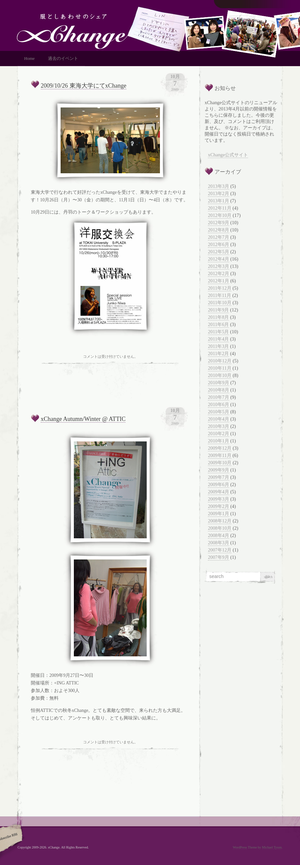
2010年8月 (218, 389)
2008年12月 (219, 520)
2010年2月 (218, 433)
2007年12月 (219, 550)
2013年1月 (218, 200)
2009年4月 (218, 491)
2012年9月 (218, 222)
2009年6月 (218, 484)
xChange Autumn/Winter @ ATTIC (83, 419)
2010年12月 (219, 360)
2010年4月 (218, 419)
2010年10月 (219, 375)
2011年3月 (218, 346)
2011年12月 (219, 288)
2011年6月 (218, 324)
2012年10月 (219, 215)
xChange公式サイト (228, 154)
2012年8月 (218, 229)
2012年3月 (218, 266)
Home (29, 58)
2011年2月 (218, 353)
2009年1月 (218, 513)
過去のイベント (63, 58)
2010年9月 (218, 382)
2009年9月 (218, 470)
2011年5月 (218, 331)
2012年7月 (218, 237)
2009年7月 (218, 477)
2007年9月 (218, 557)
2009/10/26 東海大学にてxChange (83, 85)
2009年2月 (218, 506)
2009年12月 (219, 448)
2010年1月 (218, 440)
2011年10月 (219, 302)
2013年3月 (218, 186)
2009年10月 (219, 462)
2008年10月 (219, 528)
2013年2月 (218, 193)
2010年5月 (218, 411)
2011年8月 (218, 317)
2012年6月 (218, 244)
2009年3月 (218, 499)
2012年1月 (218, 280)
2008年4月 (218, 535)
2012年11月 (219, 208)
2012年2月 (218, 273)
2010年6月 (218, 404)
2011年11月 (219, 295)
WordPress (240, 847)
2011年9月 (218, 309)
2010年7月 (218, 397)
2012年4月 (218, 259)
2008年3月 (218, 542)
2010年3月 (218, 426)
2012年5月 (218, 251)
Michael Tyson (271, 847)
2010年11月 (219, 368)
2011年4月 (218, 339)
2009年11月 (219, 455)
